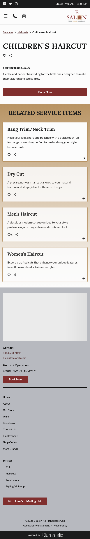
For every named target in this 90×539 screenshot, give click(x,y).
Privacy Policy (59, 525)
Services (8, 32)
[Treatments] (12, 479)
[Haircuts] (11, 473)
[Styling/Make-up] (15, 486)
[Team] (6, 416)
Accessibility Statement (36, 525)
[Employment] (10, 435)
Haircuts (22, 32)
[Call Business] (15, 16)
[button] (24, 16)
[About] (6, 403)
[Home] (6, 397)
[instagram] (17, 3)
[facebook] (6, 3)
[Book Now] (9, 422)
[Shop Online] (10, 442)
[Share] (11, 55)
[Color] (9, 467)
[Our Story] (8, 410)
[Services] (7, 460)
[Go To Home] (77, 16)
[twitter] (12, 3)
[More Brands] (10, 448)
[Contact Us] (9, 429)
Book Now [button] (45, 92)
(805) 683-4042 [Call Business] (12, 352)
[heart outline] (4, 55)
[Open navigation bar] (5, 16)
